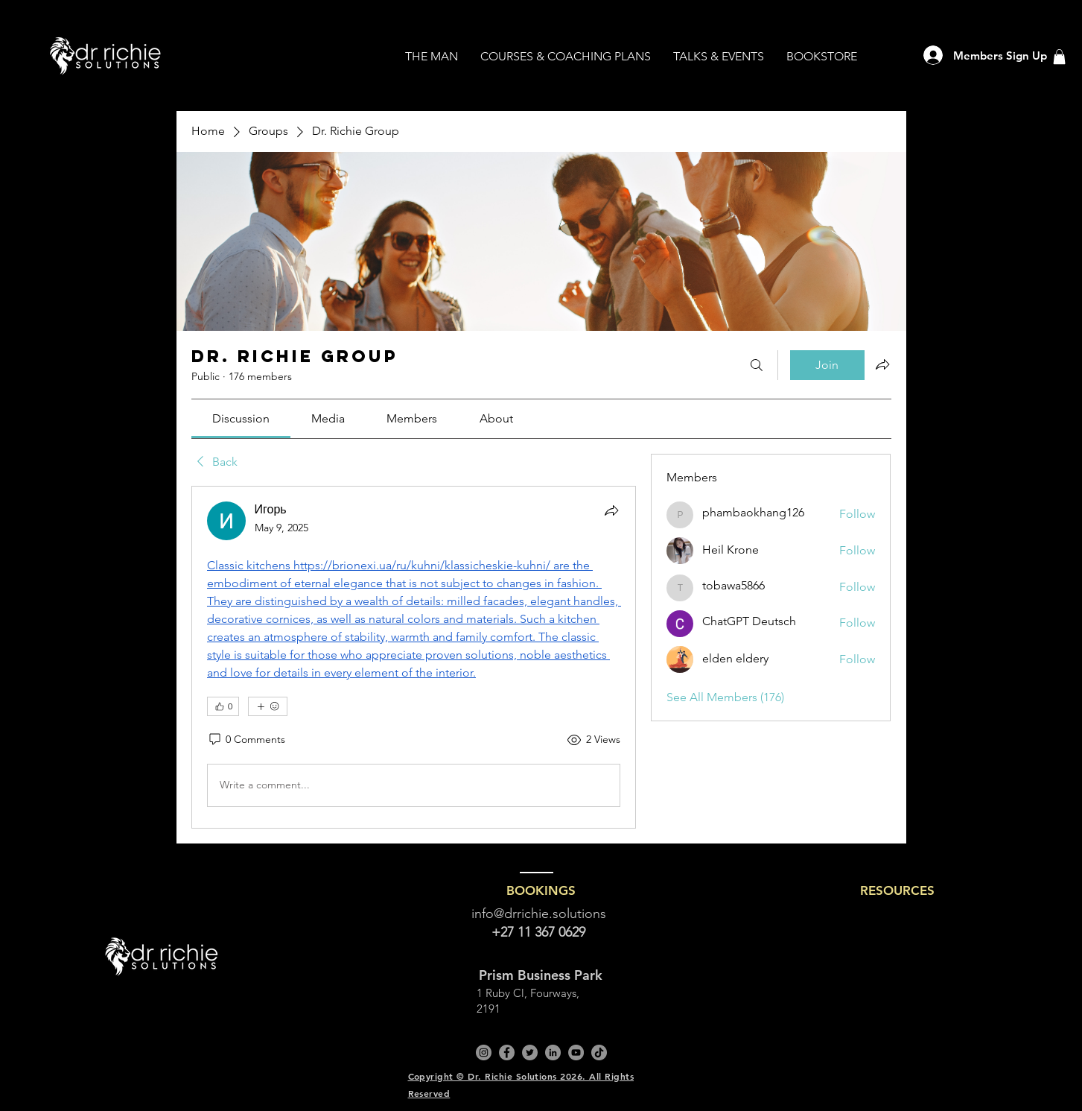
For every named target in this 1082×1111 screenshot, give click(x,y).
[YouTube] (576, 1052)
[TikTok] (599, 1052)
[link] (241, 418)
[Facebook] (507, 1052)
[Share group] (882, 364)
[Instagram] (483, 1052)
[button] (1059, 56)
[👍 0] (223, 706)
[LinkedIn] (553, 1052)
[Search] (757, 365)
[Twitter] (530, 1052)
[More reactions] (267, 706)
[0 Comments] (246, 739)
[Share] (611, 510)
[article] (414, 657)
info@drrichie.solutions (538, 913)
